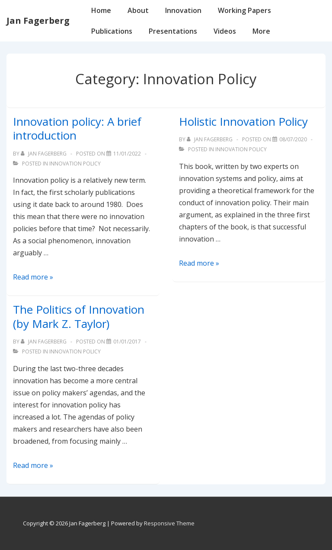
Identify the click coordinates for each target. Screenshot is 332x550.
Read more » (33, 277)
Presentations (173, 31)
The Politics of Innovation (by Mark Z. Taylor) (78, 316)
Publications (111, 31)
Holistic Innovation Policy (243, 121)
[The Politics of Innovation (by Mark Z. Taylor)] (127, 341)
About (138, 10)
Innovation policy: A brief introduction (77, 128)
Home (101, 10)
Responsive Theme (169, 523)
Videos (225, 31)
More (261, 31)
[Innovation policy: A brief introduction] (127, 153)
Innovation (183, 10)
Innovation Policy (75, 163)
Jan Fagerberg (38, 20)
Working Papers (244, 10)
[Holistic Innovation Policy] (293, 139)
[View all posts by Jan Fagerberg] (44, 153)
